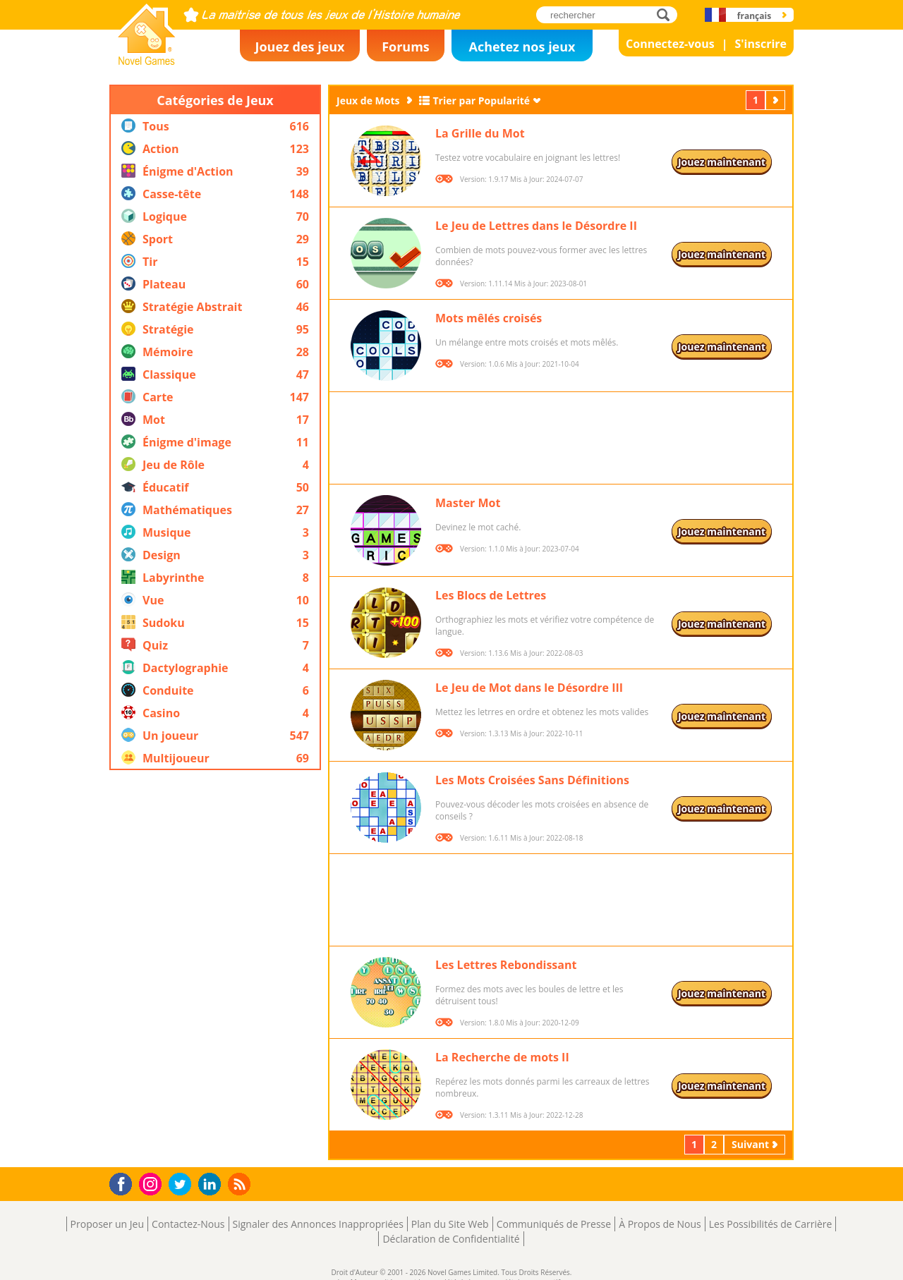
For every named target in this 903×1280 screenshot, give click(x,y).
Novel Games (145, 60)
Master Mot (467, 503)
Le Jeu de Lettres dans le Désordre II (536, 225)
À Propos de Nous (660, 1224)
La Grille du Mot (480, 133)
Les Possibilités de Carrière (770, 1224)
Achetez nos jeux (521, 46)
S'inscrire (760, 43)
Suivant (776, 99)
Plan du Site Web (450, 1224)
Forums (406, 46)
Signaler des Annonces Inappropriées (318, 1224)
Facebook (124, 1182)
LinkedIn (212, 1184)
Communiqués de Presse (554, 1224)
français (754, 16)
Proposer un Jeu (107, 1224)
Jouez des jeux (299, 46)
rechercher (667, 14)
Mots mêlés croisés (488, 318)
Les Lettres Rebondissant (505, 965)
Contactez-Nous (188, 1224)
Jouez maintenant (721, 162)
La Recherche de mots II (502, 1057)
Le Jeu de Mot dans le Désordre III (529, 687)
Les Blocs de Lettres (490, 595)
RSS (241, 1184)
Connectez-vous (670, 43)
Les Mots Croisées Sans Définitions (532, 780)
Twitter (182, 1185)
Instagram (152, 1183)
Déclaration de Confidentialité (450, 1238)
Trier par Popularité (482, 100)
